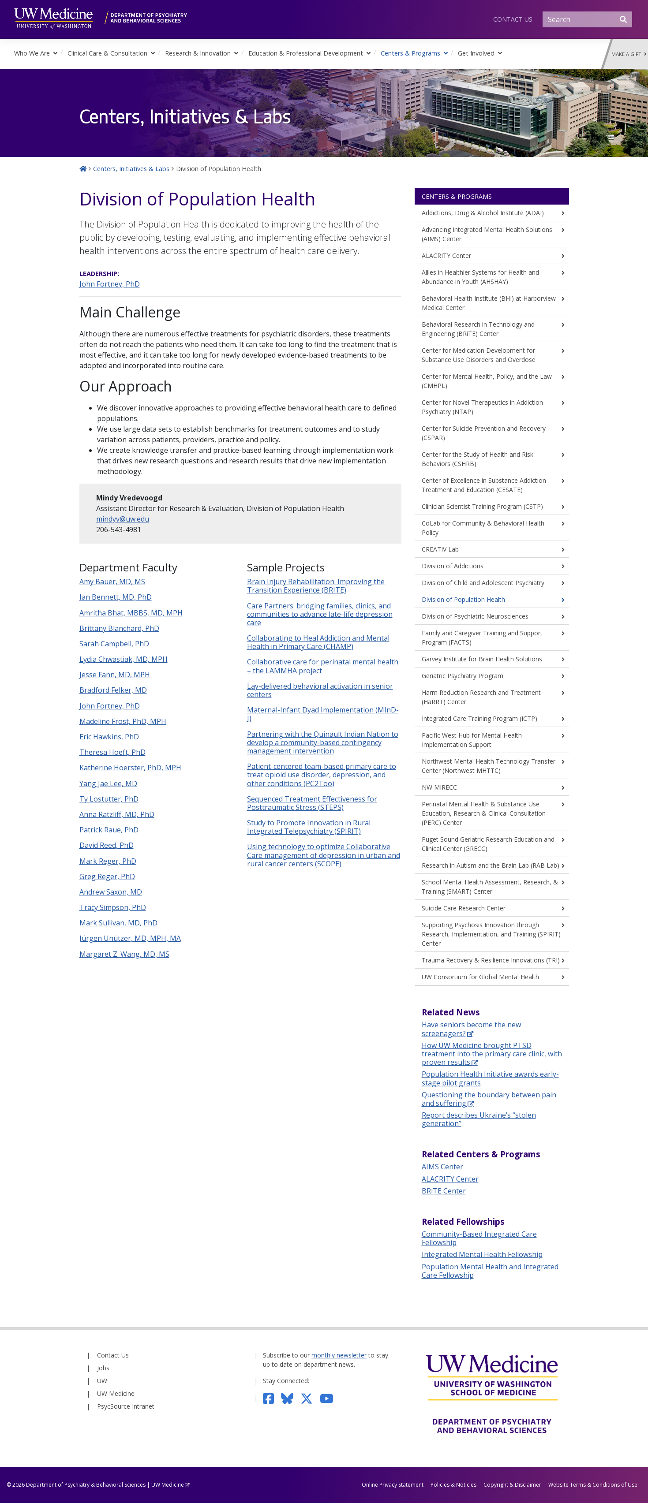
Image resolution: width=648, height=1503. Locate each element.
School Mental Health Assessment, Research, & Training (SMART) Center (490, 886)
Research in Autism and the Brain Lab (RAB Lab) (490, 865)
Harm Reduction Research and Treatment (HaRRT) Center (481, 697)
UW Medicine (116, 1393)
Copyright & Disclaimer (512, 1484)
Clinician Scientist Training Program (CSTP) (482, 506)
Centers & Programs (410, 53)
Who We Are (32, 53)
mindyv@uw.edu (122, 519)
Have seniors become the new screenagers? (471, 1029)
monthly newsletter (339, 1355)
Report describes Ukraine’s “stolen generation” (479, 1119)
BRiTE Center (444, 1191)
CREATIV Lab (440, 549)
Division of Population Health (463, 599)
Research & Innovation (198, 53)
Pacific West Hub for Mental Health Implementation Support (472, 740)
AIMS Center (442, 1166)
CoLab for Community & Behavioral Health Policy (483, 528)
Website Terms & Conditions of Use (592, 1484)
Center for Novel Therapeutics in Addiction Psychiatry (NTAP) (482, 407)
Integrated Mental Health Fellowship (482, 1254)
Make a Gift (629, 54)
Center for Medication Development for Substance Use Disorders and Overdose (479, 355)
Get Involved (476, 53)
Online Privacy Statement (392, 1484)
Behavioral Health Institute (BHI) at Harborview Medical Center (489, 303)
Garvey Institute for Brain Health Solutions (482, 659)
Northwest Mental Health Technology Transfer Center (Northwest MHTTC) (488, 766)
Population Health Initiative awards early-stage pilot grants (490, 1078)
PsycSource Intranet (125, 1406)
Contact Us (512, 19)
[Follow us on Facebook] (272, 1398)
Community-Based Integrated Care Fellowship (479, 1238)
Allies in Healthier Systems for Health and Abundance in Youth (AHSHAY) (480, 277)
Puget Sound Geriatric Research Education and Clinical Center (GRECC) (488, 844)
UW (102, 1380)
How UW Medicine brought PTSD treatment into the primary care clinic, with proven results (492, 1054)
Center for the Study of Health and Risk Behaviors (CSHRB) (477, 459)
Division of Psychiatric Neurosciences (475, 616)
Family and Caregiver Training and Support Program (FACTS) (482, 637)
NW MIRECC (439, 787)
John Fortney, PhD (109, 284)
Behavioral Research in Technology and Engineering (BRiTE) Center (478, 329)
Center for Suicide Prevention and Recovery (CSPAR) (484, 433)
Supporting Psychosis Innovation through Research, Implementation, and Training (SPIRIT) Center (491, 934)
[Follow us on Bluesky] (290, 1398)
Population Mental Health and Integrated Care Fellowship (490, 1271)
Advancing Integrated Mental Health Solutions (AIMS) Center (487, 234)
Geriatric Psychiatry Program (462, 675)
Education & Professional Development (305, 53)
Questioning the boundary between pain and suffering (489, 1099)
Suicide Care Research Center (464, 908)
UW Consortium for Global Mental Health (480, 977)
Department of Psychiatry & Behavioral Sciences (86, 1484)
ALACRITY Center (446, 255)
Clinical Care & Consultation (107, 53)
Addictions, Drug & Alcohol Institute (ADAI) (483, 213)
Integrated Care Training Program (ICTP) (479, 718)
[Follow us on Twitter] (310, 1398)
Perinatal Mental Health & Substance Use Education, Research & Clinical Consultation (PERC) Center (484, 813)
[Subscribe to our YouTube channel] (330, 1398)
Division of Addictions (452, 566)
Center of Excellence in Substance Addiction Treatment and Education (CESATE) (484, 485)
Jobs (103, 1368)
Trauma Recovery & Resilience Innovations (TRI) (491, 960)
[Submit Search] (623, 19)
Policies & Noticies (453, 1484)
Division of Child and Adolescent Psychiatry (483, 582)
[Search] (587, 19)
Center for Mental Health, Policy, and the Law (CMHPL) (487, 381)
